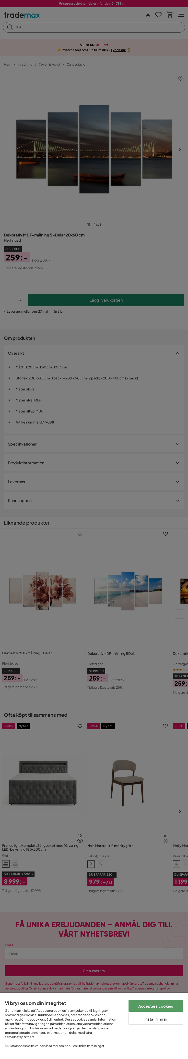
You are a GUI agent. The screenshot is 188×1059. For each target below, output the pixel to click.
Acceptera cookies (155, 1006)
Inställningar (155, 1019)
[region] (94, 1026)
